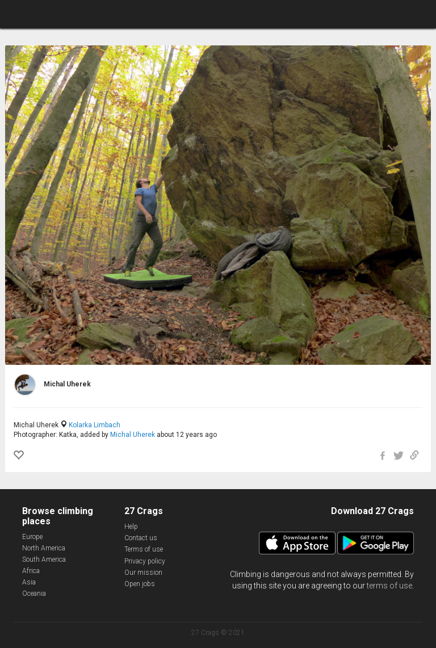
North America (43, 548)
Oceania (34, 593)
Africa (31, 571)
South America (44, 559)
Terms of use (143, 549)
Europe (32, 537)
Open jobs (139, 584)
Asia (29, 582)
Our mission (143, 573)
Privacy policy (144, 561)
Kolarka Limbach (94, 425)
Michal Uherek (132, 435)
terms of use (389, 585)
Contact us (140, 538)
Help (131, 527)
